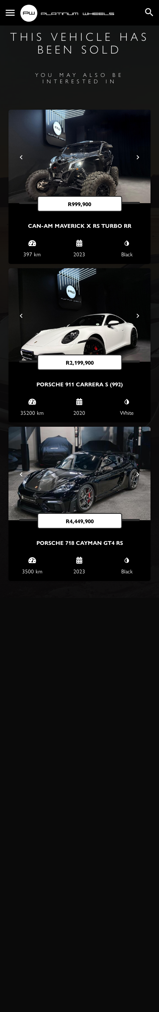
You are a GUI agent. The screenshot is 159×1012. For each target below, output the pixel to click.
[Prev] (21, 157)
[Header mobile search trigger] (149, 12)
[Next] (137, 157)
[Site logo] (68, 13)
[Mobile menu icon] (10, 13)
